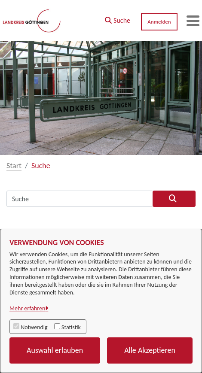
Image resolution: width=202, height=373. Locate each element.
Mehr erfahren (27, 308)
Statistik (71, 327)
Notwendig (34, 327)
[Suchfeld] (79, 199)
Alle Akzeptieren (149, 350)
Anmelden (159, 21)
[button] (118, 18)
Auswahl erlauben (55, 350)
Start (13, 165)
